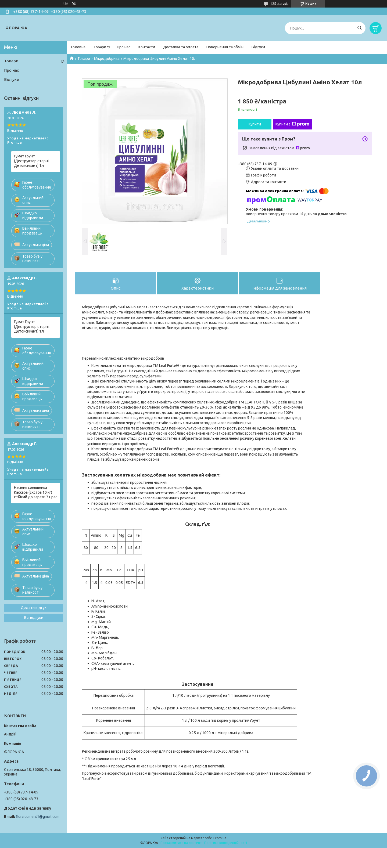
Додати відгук (33, 607)
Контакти (146, 47)
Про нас (123, 47)
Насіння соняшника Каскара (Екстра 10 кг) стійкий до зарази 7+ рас (35, 492)
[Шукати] (359, 28)
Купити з (292, 124)
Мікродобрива (107, 58)
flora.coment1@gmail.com (37, 816)
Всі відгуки (33, 617)
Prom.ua (219, 838)
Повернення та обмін (224, 47)
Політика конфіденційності (225, 843)
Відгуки (258, 47)
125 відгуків (279, 3)
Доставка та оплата (180, 47)
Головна (78, 47)
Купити (255, 124)
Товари (100, 47)
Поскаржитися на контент (181, 843)
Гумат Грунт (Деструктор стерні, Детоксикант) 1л (31, 161)
